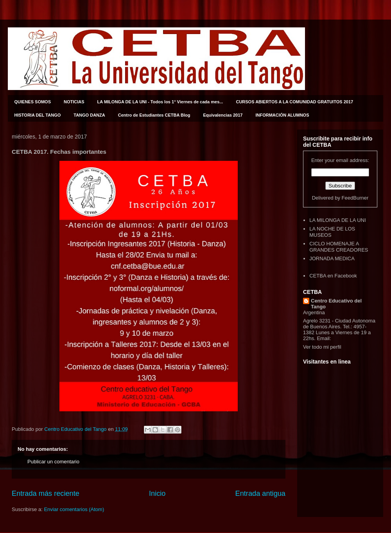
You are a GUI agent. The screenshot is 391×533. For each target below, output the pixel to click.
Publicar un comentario (53, 462)
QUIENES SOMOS (32, 101)
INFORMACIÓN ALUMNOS (282, 115)
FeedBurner (355, 198)
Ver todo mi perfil (322, 347)
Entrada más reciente (45, 493)
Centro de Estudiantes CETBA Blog (154, 115)
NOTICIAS (74, 101)
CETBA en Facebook (333, 276)
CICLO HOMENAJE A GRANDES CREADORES (338, 247)
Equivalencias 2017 (223, 115)
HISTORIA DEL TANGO (37, 115)
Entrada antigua (260, 493)
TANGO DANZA (89, 115)
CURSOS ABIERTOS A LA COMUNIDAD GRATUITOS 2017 (294, 101)
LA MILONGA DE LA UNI (337, 220)
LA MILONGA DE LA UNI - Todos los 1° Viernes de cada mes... (160, 101)
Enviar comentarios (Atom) (74, 509)
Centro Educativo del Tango (336, 304)
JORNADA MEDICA (332, 258)
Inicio (157, 493)
